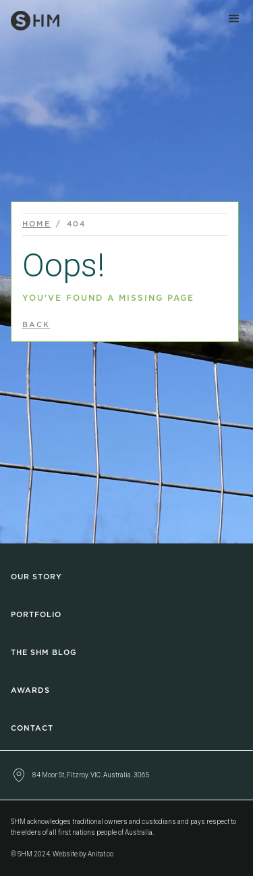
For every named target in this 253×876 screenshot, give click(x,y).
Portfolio (36, 614)
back (36, 324)
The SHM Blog (44, 652)
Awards (30, 690)
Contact (32, 728)
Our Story (36, 577)
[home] (29, 17)
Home (36, 224)
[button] (234, 19)
